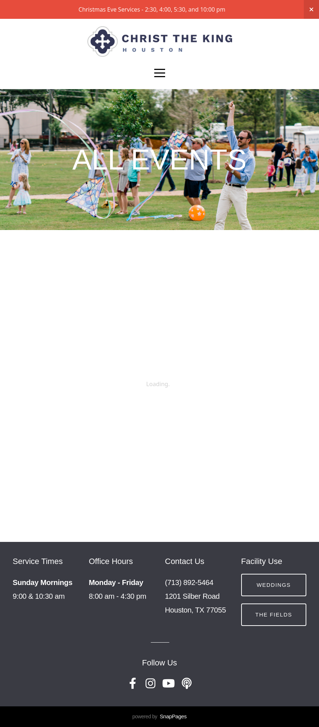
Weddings (274, 585)
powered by (160, 716)
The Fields (273, 614)
